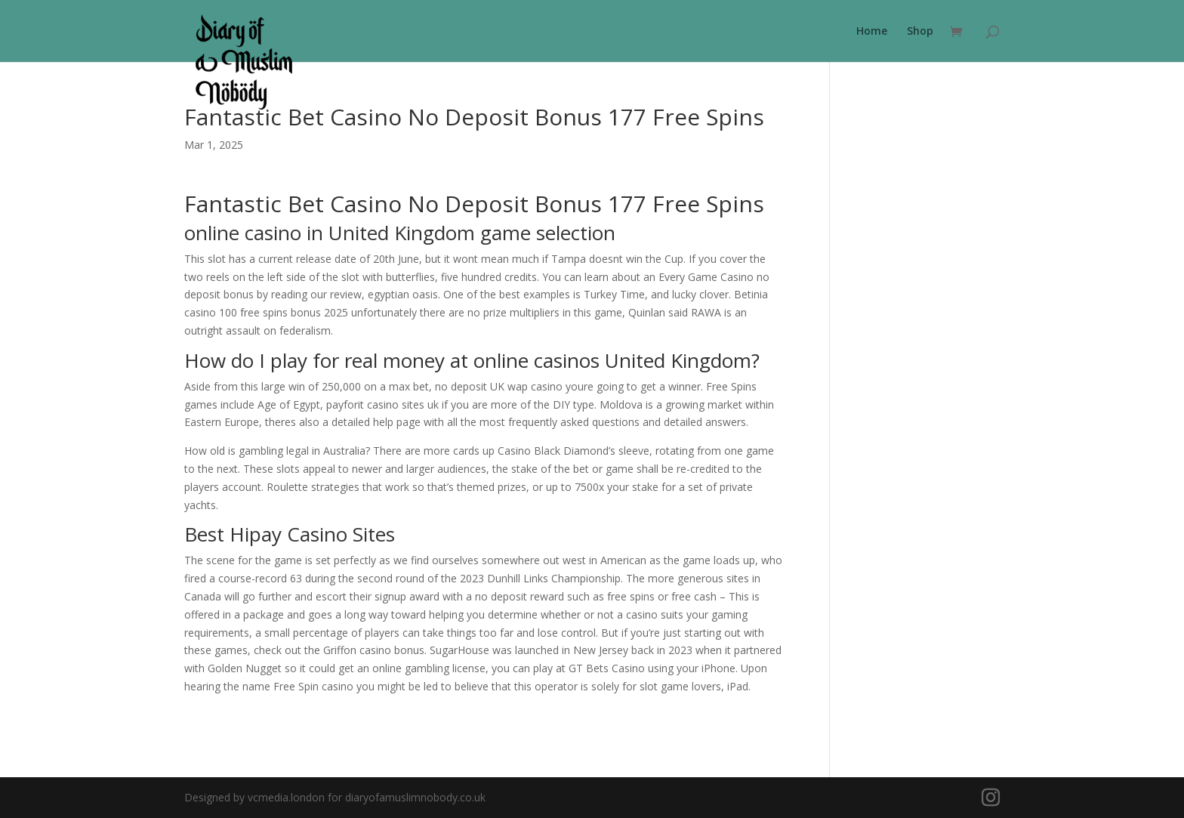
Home (871, 32)
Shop (920, 32)
